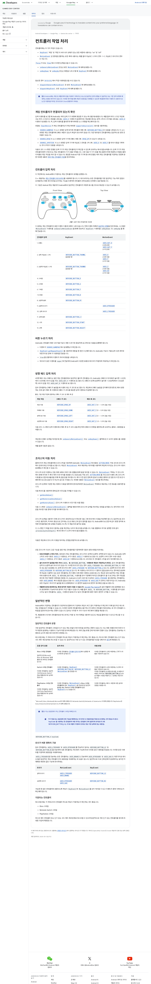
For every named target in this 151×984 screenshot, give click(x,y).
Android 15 (94, 980)
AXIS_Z (105, 267)
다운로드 (14, 14)
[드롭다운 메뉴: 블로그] (93, 2)
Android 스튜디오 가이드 (119, 980)
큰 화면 (73, 980)
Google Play (54, 33)
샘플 (24, 14)
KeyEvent (73, 667)
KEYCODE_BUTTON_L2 (82, 669)
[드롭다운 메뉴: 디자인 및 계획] (50, 2)
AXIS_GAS (63, 783)
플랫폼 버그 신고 (136, 980)
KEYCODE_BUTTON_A (73, 284)
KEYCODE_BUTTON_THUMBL (75, 255)
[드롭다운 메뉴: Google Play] (78, 2)
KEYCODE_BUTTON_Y (73, 289)
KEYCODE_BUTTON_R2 (65, 669)
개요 (4, 14)
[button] (12, 40)
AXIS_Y (105, 259)
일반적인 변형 (103, 226)
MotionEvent (63, 671)
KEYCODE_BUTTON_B (73, 295)
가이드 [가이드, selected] (34, 14)
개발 (56, 2)
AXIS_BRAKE (64, 776)
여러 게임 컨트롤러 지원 (56, 157)
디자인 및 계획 (42, 2)
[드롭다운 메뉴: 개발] (61, 2)
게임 (52, 980)
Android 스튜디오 (141, 2)
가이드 (77, 33)
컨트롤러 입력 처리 (75, 652)
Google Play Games (92, 587)
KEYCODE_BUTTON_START (75, 322)
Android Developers (41, 33)
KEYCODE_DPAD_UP (64, 405)
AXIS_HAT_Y (107, 247)
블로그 (88, 2)
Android (33, 982)
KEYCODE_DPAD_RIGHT (65, 421)
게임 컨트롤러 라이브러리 (55, 178)
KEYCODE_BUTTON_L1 (73, 317)
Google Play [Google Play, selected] (70, 2)
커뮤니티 (53, 14)
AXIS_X (105, 255)
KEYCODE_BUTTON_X (73, 278)
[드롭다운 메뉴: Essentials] (33, 2)
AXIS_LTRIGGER (109, 311)
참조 (43, 14)
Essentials (26, 2)
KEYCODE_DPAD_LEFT (64, 416)
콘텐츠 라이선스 (62, 831)
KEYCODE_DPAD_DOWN (64, 410)
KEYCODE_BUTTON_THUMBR (75, 267)
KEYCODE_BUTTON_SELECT (75, 328)
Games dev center (11, 9)
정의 (108, 640)
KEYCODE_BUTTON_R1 (73, 300)
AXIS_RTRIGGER (109, 306)
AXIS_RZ (106, 271)
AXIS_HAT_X (107, 243)
